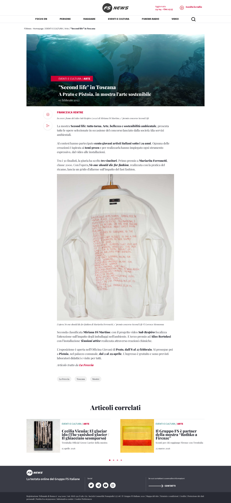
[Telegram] (98, 485)
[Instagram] (112, 485)
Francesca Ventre (70, 112)
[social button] (47, 125)
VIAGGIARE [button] (89, 19)
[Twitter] (91, 485)
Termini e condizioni (169, 496)
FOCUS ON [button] (41, 19)
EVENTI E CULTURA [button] (118, 19)
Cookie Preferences (83, 499)
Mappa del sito (152, 496)
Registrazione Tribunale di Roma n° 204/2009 (46, 496)
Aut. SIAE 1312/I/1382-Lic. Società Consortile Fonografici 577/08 (94, 496)
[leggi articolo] (43, 435)
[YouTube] (105, 485)
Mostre (95, 379)
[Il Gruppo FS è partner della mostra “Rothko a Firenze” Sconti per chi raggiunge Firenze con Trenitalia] (180, 436)
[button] (109, 460)
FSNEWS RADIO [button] (150, 19)
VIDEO (175, 19)
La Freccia (86, 365)
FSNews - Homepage (33, 28)
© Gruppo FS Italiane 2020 (133, 496)
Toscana (81, 379)
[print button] (47, 114)
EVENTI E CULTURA (54, 28)
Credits (183, 496)
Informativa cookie (65, 499)
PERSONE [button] (65, 19)
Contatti (162, 485)
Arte (67, 28)
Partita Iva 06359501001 (46, 499)
